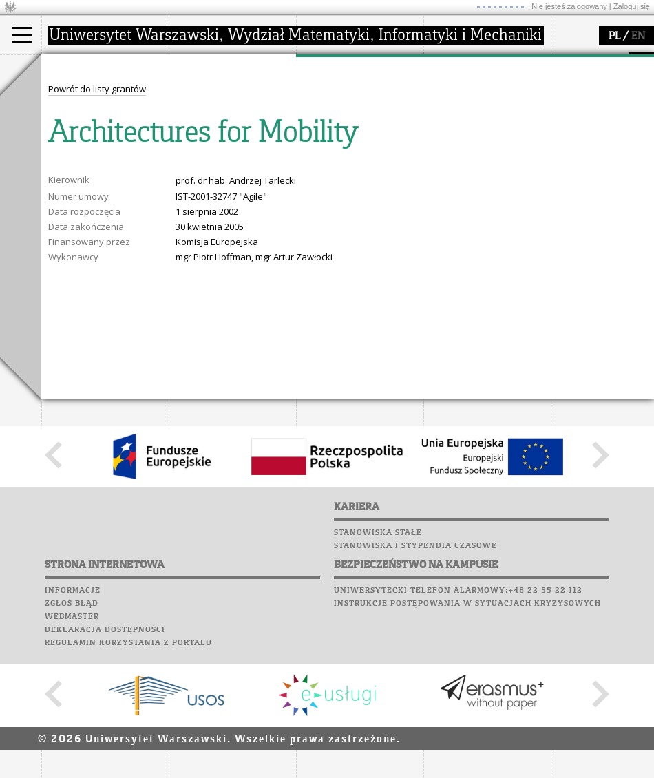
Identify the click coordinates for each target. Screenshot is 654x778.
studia (68, 67)
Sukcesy (63, 294)
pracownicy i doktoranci (235, 144)
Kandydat (79, 95)
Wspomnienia (75, 268)
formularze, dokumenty (235, 157)
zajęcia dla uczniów (481, 95)
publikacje (334, 120)
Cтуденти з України (97, 157)
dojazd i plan (213, 95)
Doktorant (80, 120)
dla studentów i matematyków (473, 126)
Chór (116, 255)
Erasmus (77, 144)
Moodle (61, 202)
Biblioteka (69, 255)
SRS (101, 189)
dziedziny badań (348, 95)
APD (126, 189)
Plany (103, 202)
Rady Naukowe (217, 132)
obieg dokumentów (353, 157)
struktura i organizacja (232, 107)
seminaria (334, 107)
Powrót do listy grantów (97, 343)
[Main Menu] (22, 35)
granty (326, 132)
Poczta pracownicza (94, 242)
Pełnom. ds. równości (102, 169)
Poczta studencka (88, 228)
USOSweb (64, 189)
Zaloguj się (631, 6)
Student (75, 107)
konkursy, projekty (479, 157)
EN (638, 36)
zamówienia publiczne (232, 169)
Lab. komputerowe (88, 215)
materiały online (474, 107)
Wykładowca (85, 132)
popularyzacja (476, 67)
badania (329, 67)
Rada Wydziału (217, 120)
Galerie (135, 268)
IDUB (323, 169)
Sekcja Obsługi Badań (358, 144)
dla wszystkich (471, 144)
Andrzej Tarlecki (262, 435)
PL (614, 36)
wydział (201, 67)
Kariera (67, 281)
